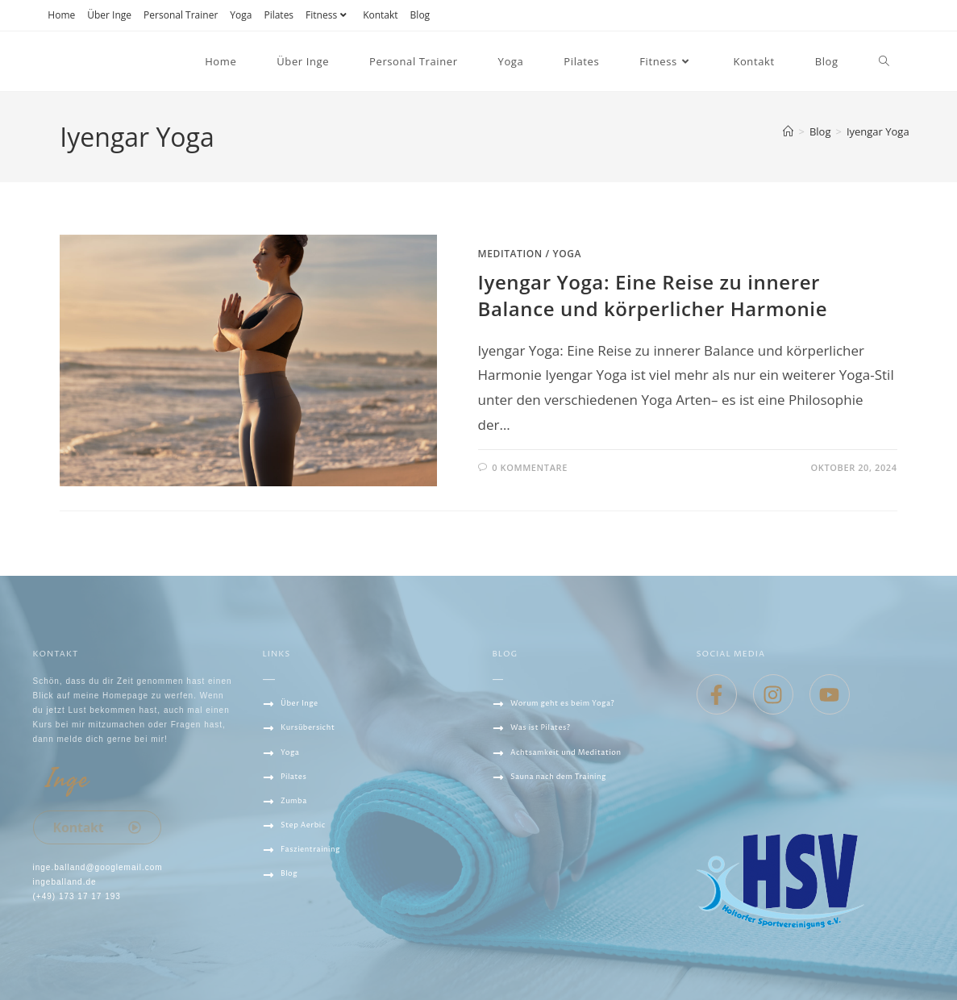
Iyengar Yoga (878, 131)
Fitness (328, 15)
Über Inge (109, 15)
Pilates (278, 15)
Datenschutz (298, 934)
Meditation (510, 253)
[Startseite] (788, 131)
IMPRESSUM (291, 958)
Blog (420, 15)
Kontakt (380, 15)
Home (61, 15)
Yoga (241, 15)
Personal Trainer (181, 15)
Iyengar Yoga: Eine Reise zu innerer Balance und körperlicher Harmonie (653, 296)
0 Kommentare (530, 467)
